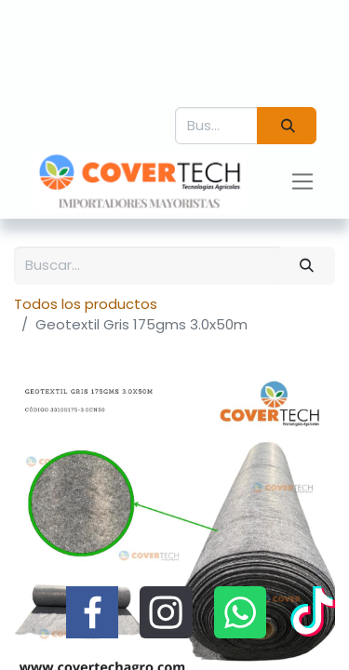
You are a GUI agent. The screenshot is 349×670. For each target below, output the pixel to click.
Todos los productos (85, 304)
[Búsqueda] (286, 126)
